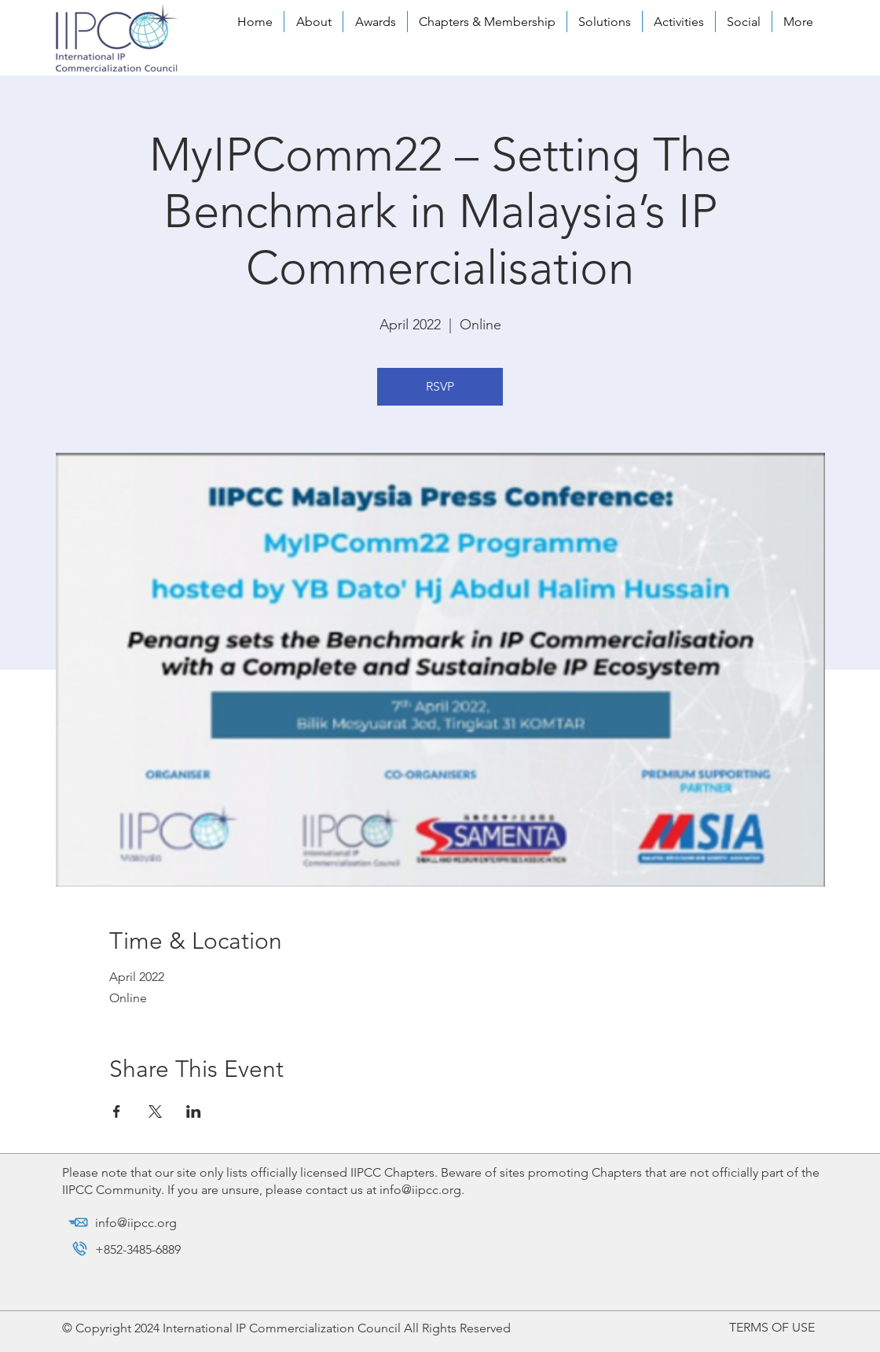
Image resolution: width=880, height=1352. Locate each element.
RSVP (440, 386)
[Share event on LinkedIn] (193, 1111)
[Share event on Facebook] (116, 1111)
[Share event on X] (155, 1111)
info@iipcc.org (420, 1189)
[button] (313, 21)
